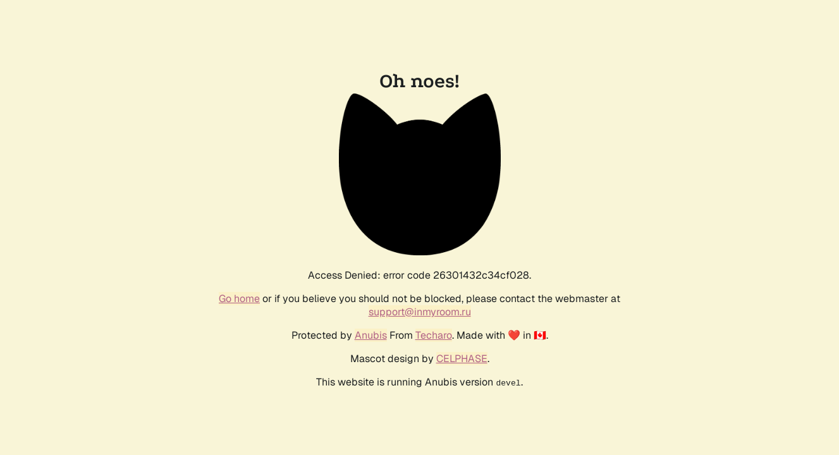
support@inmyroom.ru (420, 311)
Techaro (433, 335)
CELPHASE (461, 358)
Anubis (371, 335)
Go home (239, 298)
